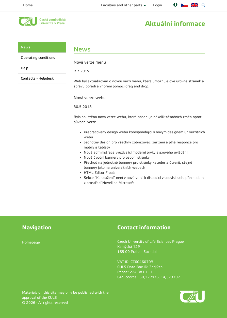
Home (28, 5)
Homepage (31, 242)
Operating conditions (38, 58)
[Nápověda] (175, 5)
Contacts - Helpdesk (37, 78)
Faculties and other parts (121, 5)
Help (24, 68)
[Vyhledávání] (203, 5)
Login (157, 5)
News (25, 47)
